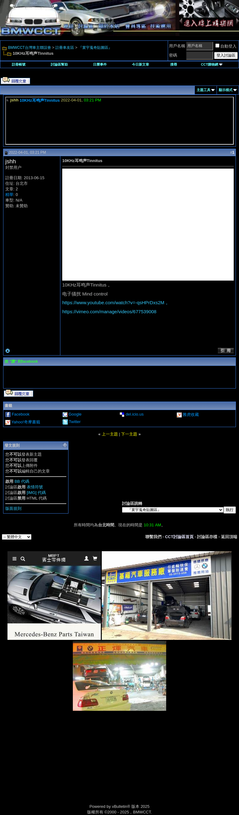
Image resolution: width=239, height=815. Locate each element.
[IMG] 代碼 (36, 492)
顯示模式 (225, 90)
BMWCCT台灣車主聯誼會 (29, 47)
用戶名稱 (177, 46)
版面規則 (13, 508)
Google (75, 414)
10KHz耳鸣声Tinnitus (40, 100)
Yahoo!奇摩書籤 (25, 422)
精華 (9, 194)
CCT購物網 (212, 64)
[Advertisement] (66, 764)
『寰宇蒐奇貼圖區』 (95, 47)
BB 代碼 (22, 481)
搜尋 (173, 64)
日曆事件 (100, 64)
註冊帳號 (19, 64)
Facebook (21, 414)
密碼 (173, 55)
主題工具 (203, 90)
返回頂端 (229, 536)
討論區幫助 (59, 64)
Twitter (75, 421)
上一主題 (110, 434)
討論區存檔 (207, 536)
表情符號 (35, 487)
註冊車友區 (64, 47)
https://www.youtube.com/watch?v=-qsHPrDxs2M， (115, 302)
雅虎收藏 (191, 414)
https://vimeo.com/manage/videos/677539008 (109, 311)
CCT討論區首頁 (179, 536)
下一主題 (129, 434)
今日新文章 (140, 64)
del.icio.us (135, 414)
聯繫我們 (153, 536)
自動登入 (226, 46)
